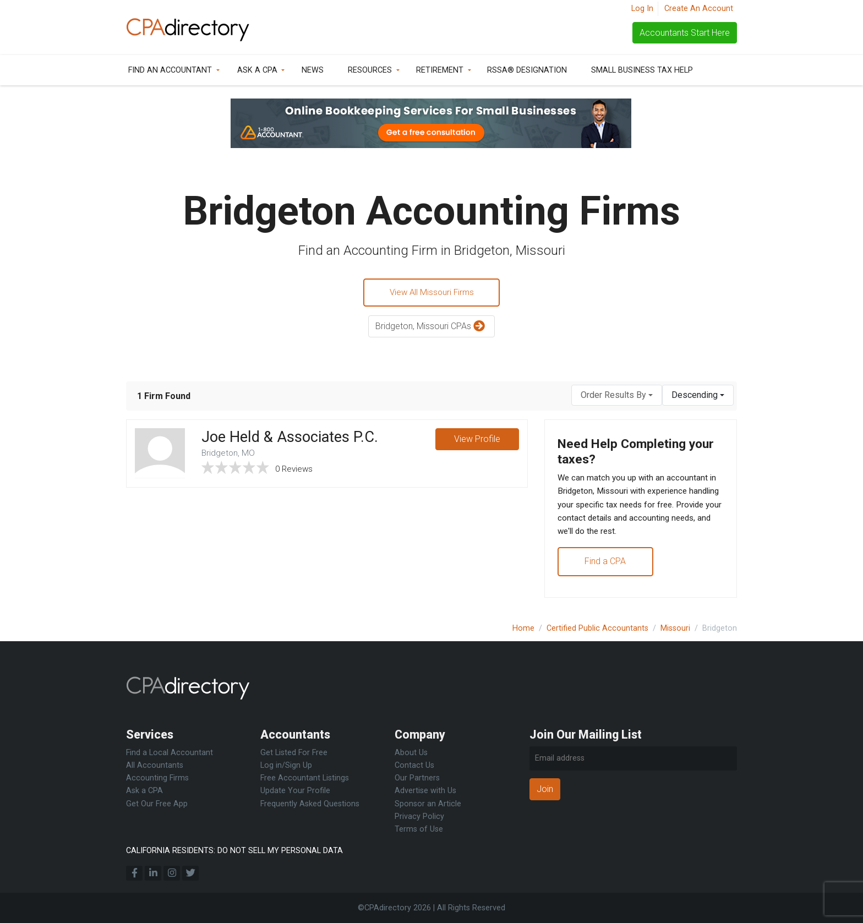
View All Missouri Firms (432, 293)
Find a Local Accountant (169, 752)
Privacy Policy (419, 816)
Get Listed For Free (293, 752)
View (477, 441)
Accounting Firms (157, 778)
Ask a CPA (257, 70)
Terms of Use (419, 829)
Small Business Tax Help (642, 70)
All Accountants (154, 765)
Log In (642, 8)
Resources (370, 70)
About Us (411, 752)
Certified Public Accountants (597, 628)
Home (523, 628)
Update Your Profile (295, 791)
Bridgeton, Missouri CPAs (431, 328)
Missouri (675, 628)
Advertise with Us (425, 791)
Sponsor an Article (428, 804)
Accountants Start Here (685, 33)
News (313, 70)
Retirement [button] (439, 70)
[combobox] (616, 396)
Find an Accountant (170, 70)
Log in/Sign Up (286, 765)
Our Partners (417, 778)
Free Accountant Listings (304, 778)
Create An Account (698, 8)
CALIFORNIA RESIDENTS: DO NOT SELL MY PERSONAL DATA (234, 850)
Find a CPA (606, 569)
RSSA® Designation (527, 70)
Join (545, 789)
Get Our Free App (157, 804)
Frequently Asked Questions (309, 804)
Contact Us (414, 765)
